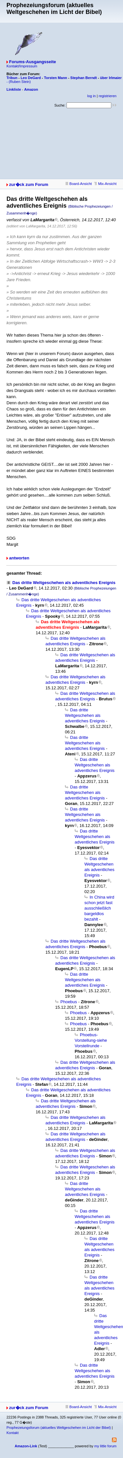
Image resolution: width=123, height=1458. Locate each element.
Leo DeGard (30, 78)
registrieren (108, 96)
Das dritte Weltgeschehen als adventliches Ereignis (64, 582)
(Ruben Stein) (20, 82)
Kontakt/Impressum (21, 66)
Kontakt (12, 1433)
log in (91, 96)
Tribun (12, 78)
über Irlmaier (111, 78)
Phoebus (68, 1001)
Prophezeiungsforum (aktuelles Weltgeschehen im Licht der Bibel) (58, 1427)
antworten (19, 558)
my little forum (105, 1446)
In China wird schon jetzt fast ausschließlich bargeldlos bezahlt (99, 908)
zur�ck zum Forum (28, 184)
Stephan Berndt (83, 78)
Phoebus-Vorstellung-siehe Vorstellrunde (91, 1040)
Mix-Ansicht (105, 184)
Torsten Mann (55, 78)
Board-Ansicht (79, 184)
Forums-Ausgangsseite (32, 61)
